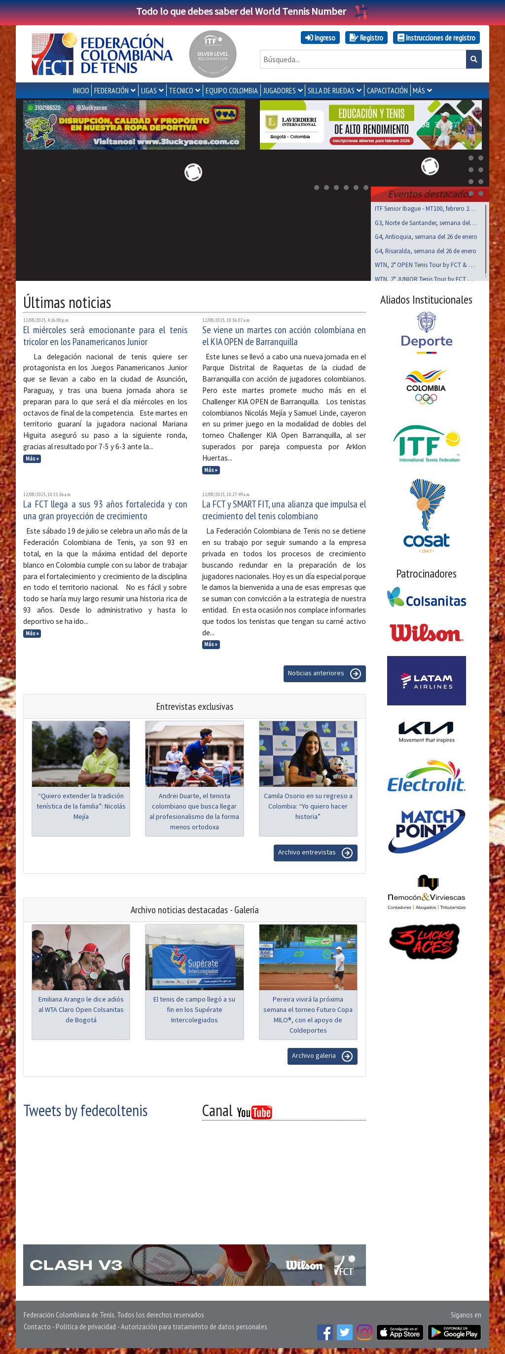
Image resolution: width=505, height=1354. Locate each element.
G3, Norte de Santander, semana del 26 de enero (426, 221)
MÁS (419, 90)
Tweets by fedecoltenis (85, 1108)
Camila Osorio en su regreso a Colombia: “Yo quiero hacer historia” (308, 804)
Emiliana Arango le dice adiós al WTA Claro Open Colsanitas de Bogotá (81, 1007)
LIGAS (149, 90)
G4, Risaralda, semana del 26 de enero (425, 249)
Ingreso (320, 37)
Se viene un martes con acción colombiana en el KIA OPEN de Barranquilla (284, 333)
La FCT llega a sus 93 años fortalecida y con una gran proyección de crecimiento (105, 508)
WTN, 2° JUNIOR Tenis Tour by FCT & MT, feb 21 (426, 277)
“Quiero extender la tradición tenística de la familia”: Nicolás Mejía (81, 804)
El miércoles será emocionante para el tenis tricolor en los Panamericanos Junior (105, 333)
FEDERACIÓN (111, 90)
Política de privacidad (86, 1324)
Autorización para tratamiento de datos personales (194, 1324)
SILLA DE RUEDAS (331, 90)
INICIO (81, 90)
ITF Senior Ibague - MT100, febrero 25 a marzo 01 (426, 206)
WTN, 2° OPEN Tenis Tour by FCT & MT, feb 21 (426, 263)
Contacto (37, 1324)
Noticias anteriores (324, 672)
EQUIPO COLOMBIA (232, 90)
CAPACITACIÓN (387, 90)
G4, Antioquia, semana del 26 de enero (426, 235)
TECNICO (181, 90)
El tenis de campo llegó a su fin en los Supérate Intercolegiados (194, 1007)
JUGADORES (279, 90)
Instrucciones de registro (436, 37)
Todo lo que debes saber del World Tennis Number (252, 11)
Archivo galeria (322, 1054)
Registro (366, 37)
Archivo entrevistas (315, 851)
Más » (32, 456)
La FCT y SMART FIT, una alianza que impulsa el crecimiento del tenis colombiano (284, 508)
